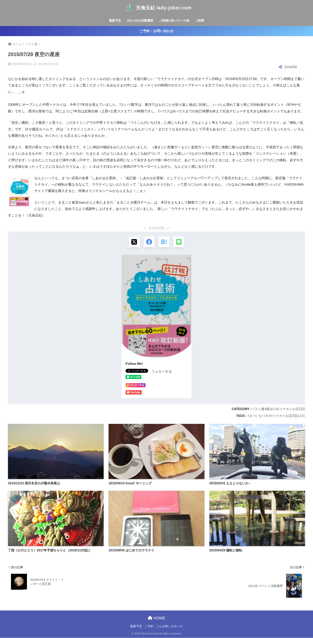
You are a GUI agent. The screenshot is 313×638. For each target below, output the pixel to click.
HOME (156, 618)
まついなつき (258, 416)
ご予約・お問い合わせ (156, 31)
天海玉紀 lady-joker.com (156, 7)
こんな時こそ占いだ (169, 626)
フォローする (162, 372)
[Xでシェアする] (134, 241)
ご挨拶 (199, 20)
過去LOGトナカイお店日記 (285, 409)
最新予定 (115, 20)
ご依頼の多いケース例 (174, 20)
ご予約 (149, 626)
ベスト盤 (258, 409)
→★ (21, 92)
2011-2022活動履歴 (140, 20)
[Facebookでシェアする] (149, 241)
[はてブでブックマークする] (163, 241)
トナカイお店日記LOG (288, 416)
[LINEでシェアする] (178, 241)
